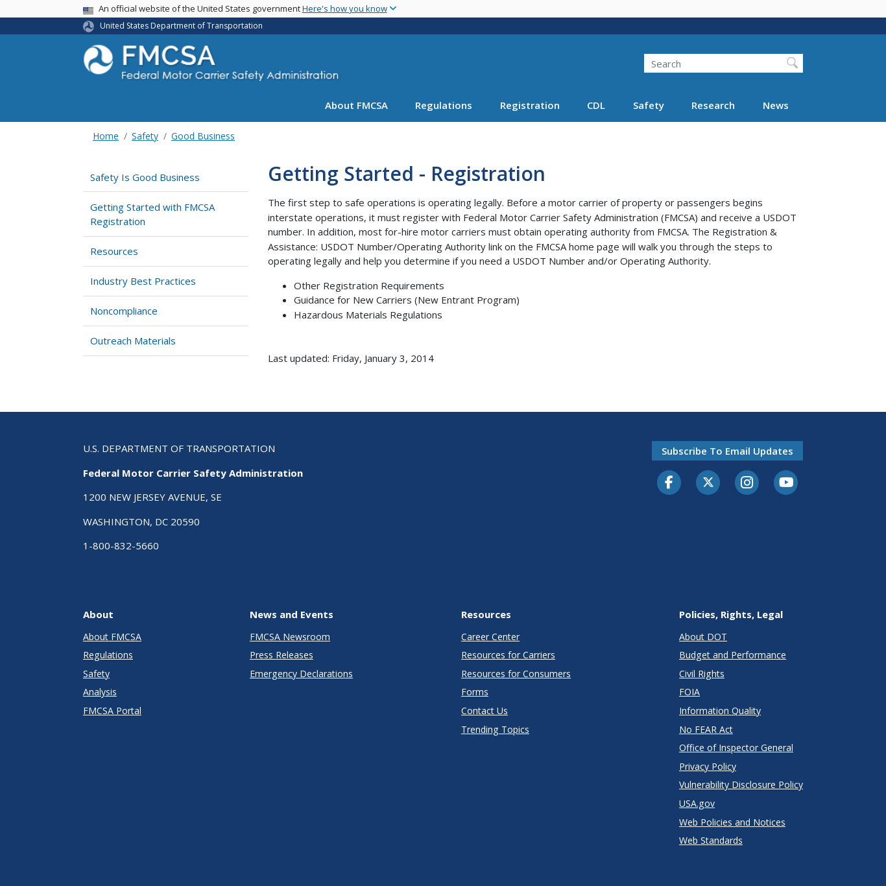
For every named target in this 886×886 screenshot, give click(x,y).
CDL (596, 105)
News (776, 105)
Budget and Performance (732, 655)
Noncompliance (124, 310)
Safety (648, 105)
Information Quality (720, 710)
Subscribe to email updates (727, 450)
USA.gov (697, 803)
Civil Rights (701, 673)
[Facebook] (669, 483)
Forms (474, 692)
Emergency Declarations (301, 673)
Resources (114, 251)
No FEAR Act (706, 729)
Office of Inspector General (736, 747)
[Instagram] (747, 483)
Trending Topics (495, 729)
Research (713, 105)
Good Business (203, 136)
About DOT (703, 636)
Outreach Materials (133, 340)
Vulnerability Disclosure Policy (741, 784)
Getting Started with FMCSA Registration (152, 214)
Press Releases (281, 655)
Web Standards (711, 840)
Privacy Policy (707, 766)
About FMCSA (356, 105)
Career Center (490, 636)
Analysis (100, 692)
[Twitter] (708, 482)
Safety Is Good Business (145, 177)
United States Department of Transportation (181, 25)
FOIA (689, 692)
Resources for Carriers (508, 655)
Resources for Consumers (516, 673)
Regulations (443, 105)
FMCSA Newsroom (290, 636)
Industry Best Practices (143, 280)
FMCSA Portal (112, 710)
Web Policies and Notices (732, 822)
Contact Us (484, 710)
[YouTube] (786, 483)
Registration (530, 105)
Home (106, 136)
